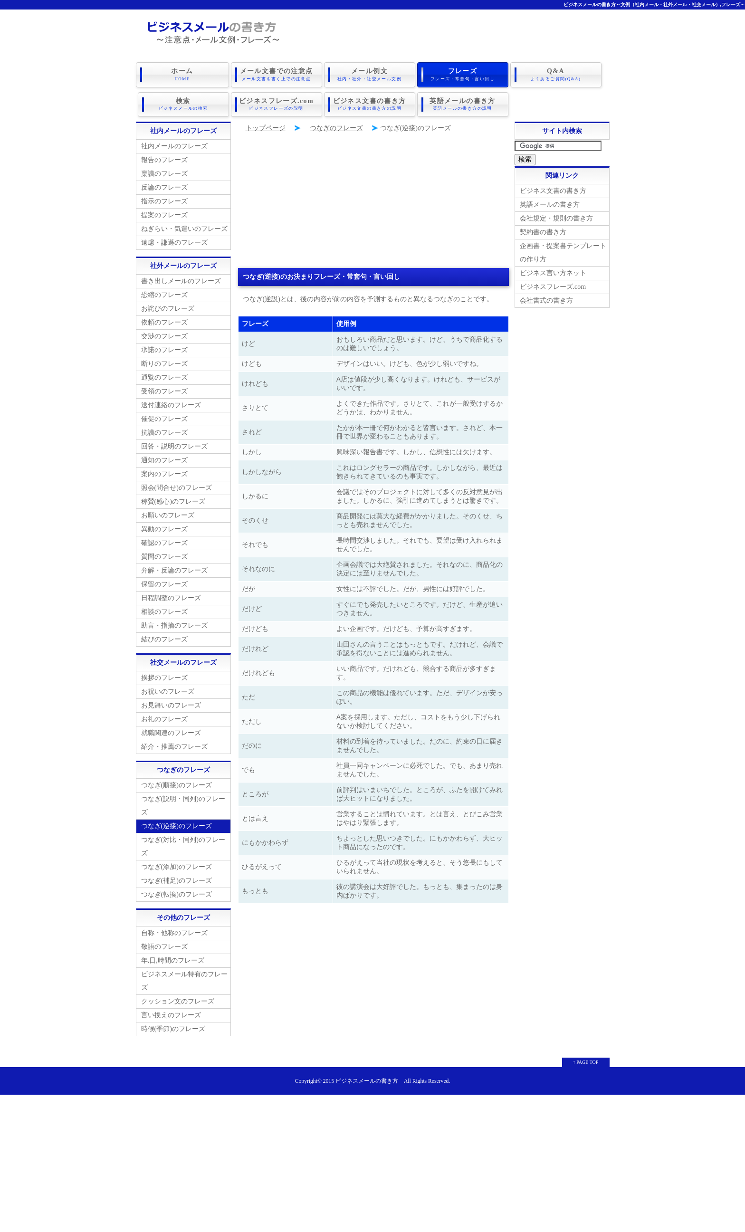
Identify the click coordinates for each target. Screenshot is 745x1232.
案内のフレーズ (164, 473)
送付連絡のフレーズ (171, 404)
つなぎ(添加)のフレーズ (176, 866)
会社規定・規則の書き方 (556, 217)
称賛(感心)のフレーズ (173, 501)
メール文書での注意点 (276, 74)
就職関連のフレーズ (171, 732)
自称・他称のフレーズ (174, 932)
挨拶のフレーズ (164, 677)
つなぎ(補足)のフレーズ (176, 880)
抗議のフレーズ (164, 432)
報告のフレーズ (164, 159)
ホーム (182, 74)
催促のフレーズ (164, 418)
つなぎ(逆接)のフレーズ (176, 825)
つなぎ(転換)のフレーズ (176, 894)
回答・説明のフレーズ (174, 445)
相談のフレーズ (164, 611)
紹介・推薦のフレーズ (174, 746)
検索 (183, 104)
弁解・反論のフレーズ (174, 569)
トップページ (266, 127)
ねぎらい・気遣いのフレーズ (184, 228)
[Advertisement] (373, 200)
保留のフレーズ (164, 583)
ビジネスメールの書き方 (366, 1081)
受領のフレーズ (164, 390)
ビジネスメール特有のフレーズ (184, 980)
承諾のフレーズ (164, 349)
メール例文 (370, 74)
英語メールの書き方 (463, 104)
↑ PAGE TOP (586, 1061)
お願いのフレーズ (167, 514)
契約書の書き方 (543, 231)
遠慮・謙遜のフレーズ (174, 242)
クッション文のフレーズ (177, 1000)
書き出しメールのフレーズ (181, 280)
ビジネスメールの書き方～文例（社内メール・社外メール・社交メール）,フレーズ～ (654, 4)
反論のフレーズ (164, 187)
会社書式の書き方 (546, 300)
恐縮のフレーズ (164, 294)
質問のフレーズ (164, 556)
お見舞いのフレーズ (171, 704)
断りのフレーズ (164, 363)
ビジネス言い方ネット (553, 272)
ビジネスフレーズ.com (276, 104)
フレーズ (463, 74)
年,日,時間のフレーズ (172, 960)
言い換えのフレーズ (171, 1014)
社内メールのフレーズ (174, 145)
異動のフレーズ (164, 528)
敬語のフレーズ (164, 946)
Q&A (556, 74)
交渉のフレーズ (164, 335)
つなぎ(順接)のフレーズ (176, 784)
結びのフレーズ (164, 638)
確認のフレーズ (164, 542)
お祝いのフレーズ (167, 691)
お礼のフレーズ (164, 718)
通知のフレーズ (164, 459)
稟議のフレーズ (164, 173)
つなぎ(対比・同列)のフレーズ (183, 846)
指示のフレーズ (164, 200)
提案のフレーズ (164, 214)
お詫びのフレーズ (167, 308)
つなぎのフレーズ (336, 127)
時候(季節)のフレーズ (173, 1028)
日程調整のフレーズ (171, 597)
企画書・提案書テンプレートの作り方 (563, 252)
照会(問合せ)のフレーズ (176, 487)
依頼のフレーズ (164, 321)
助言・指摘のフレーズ (174, 625)
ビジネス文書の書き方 (370, 104)
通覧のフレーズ (164, 377)
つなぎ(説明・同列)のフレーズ (183, 805)
